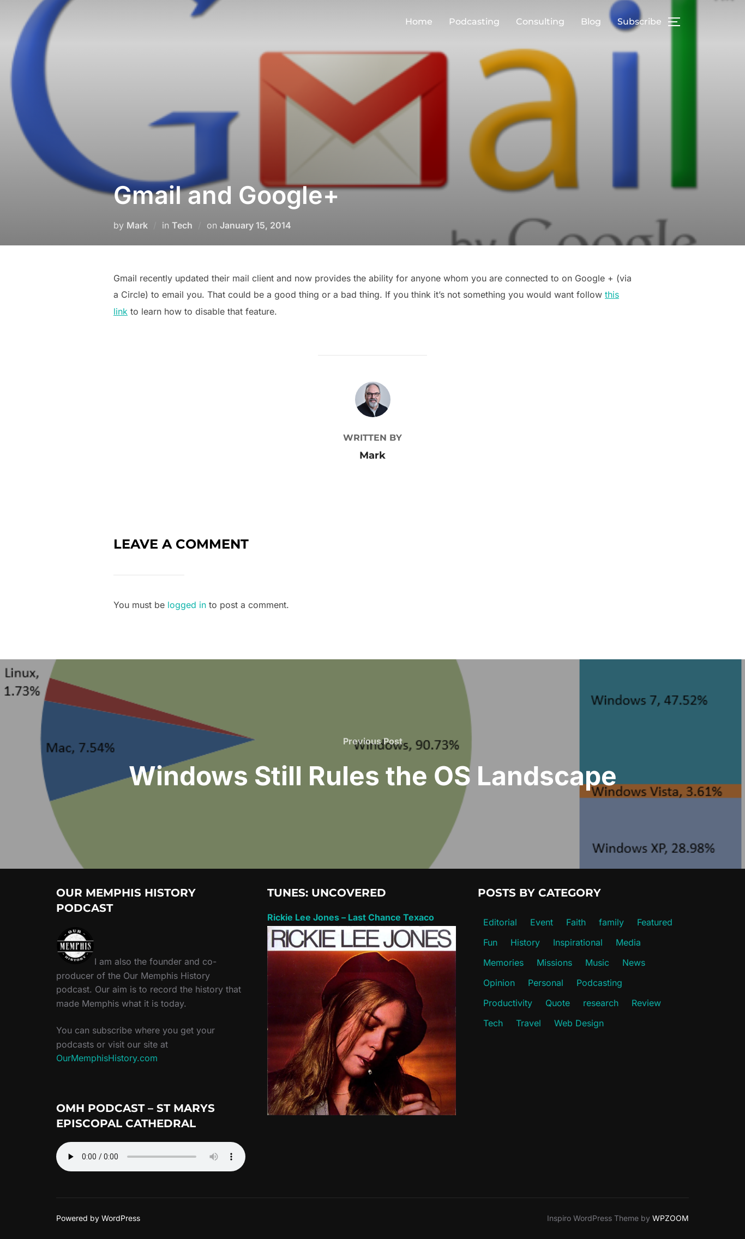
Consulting (540, 21)
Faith (576, 922)
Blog (591, 21)
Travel (528, 1023)
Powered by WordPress (98, 1218)
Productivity (507, 1002)
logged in (186, 604)
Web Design (579, 1023)
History (525, 942)
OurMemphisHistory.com (107, 1057)
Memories (503, 962)
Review (646, 1002)
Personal (545, 982)
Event (541, 922)
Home (418, 21)
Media (628, 942)
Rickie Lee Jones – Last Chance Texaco (350, 917)
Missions (554, 962)
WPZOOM (670, 1218)
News (633, 962)
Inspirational (578, 942)
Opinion (499, 982)
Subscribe (639, 21)
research (600, 1002)
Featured (654, 922)
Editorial (500, 922)
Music (597, 962)
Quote (557, 1002)
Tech (182, 225)
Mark (137, 225)
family (611, 922)
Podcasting (474, 21)
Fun (490, 942)
